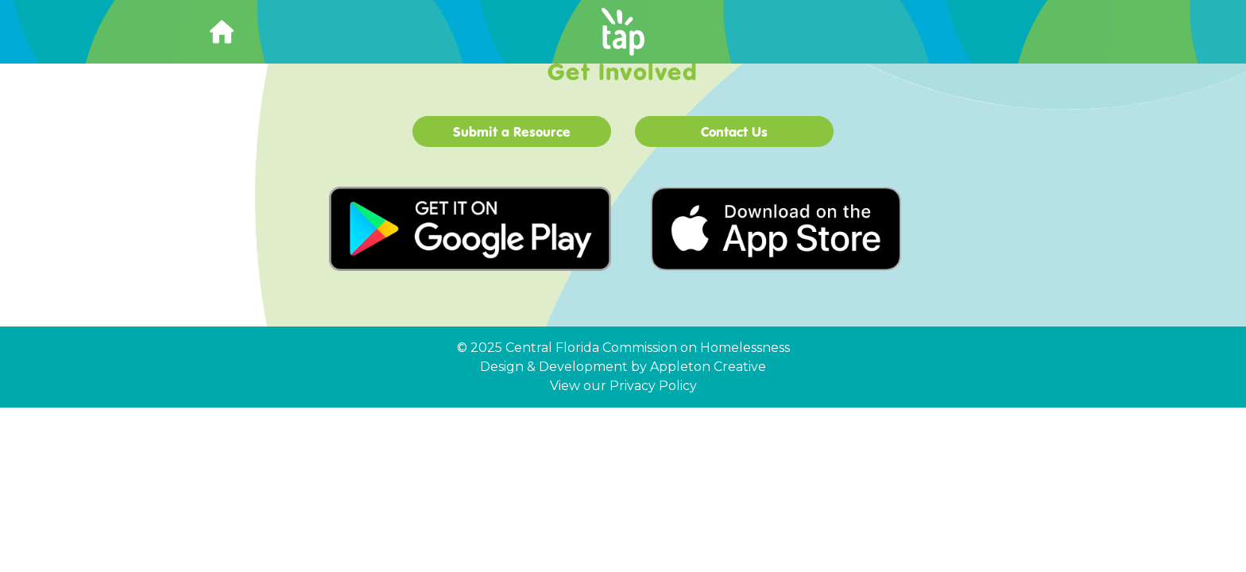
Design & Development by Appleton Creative (623, 366)
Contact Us (734, 131)
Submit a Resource (512, 131)
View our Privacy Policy (623, 385)
